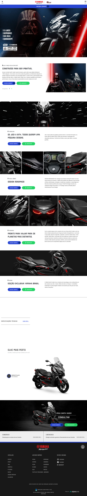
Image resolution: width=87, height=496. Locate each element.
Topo (83, 446)
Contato (45, 467)
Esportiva (10, 467)
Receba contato (41, 6)
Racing (9, 472)
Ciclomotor (10, 477)
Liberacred (46, 472)
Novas (33, 459)
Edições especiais (12, 474)
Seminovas (46, 459)
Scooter (9, 459)
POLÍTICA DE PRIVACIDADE (37, 472)
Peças (33, 464)
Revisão (34, 467)
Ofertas (34, 462)
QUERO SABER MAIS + (37, 437)
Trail (9, 464)
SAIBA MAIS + (26, 321)
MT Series (10, 469)
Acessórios (46, 464)
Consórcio (46, 462)
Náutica (45, 469)
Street (9, 462)
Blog (33, 469)
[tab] (9, 376)
